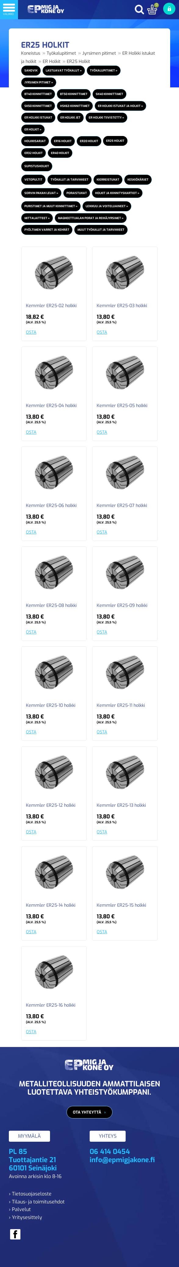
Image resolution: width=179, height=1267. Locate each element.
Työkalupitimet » (103, 70)
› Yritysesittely (25, 1217)
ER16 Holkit (63, 141)
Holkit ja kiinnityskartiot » (117, 193)
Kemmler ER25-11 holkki (121, 705)
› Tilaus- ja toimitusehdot (37, 1202)
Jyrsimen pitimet (99, 53)
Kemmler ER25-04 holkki (51, 406)
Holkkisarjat (35, 141)
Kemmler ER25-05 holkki (122, 406)
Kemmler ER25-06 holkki (51, 506)
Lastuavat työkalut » (64, 70)
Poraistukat (76, 193)
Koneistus (30, 53)
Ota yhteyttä (87, 1112)
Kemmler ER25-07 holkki (122, 506)
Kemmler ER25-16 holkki (50, 1005)
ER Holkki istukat (38, 117)
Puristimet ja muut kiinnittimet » (50, 206)
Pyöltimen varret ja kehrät (46, 230)
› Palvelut (20, 1209)
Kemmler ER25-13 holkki (121, 805)
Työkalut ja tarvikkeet (69, 180)
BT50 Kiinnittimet (74, 94)
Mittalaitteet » (37, 218)
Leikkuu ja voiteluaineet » (107, 206)
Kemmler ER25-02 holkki (51, 306)
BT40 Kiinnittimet (38, 94)
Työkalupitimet (61, 53)
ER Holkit (51, 61)
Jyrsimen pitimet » (38, 82)
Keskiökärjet (138, 180)
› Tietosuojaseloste (30, 1194)
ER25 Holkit (78, 61)
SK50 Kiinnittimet (38, 106)
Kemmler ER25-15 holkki (121, 905)
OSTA (31, 332)
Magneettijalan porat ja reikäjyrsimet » (91, 218)
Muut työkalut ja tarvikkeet (100, 230)
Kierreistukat (108, 180)
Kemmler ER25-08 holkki (51, 605)
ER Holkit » (32, 129)
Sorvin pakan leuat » (41, 193)
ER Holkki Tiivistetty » (106, 117)
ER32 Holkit (33, 153)
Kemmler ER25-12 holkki (50, 805)
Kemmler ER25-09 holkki (122, 605)
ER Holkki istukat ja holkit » (120, 106)
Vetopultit (33, 180)
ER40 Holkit (60, 153)
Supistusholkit (36, 166)
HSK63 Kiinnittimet (75, 106)
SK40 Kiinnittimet (109, 94)
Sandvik (31, 70)
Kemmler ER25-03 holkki (122, 306)
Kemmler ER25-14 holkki (50, 905)
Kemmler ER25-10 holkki (50, 705)
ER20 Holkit (89, 141)
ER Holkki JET (70, 117)
